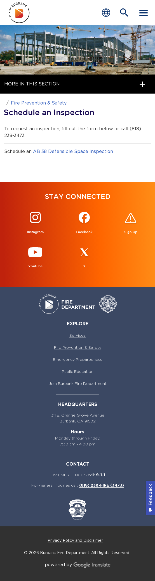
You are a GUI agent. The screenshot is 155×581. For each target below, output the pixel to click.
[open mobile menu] (143, 12)
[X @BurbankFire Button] (84, 257)
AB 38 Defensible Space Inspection (73, 151)
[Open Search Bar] (124, 12)
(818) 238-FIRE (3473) (101, 485)
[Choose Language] (106, 12)
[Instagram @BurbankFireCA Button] (35, 223)
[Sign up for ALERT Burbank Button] (131, 223)
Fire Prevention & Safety (39, 103)
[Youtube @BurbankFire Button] (35, 257)
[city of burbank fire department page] (19, 12)
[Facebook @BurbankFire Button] (84, 223)
